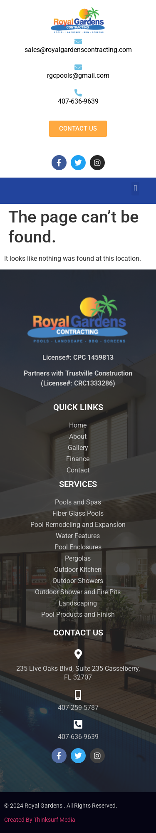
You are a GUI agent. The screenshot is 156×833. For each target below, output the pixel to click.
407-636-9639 (78, 101)
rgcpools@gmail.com (78, 75)
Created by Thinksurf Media (39, 819)
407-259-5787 (78, 708)
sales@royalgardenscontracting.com (78, 50)
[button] (135, 188)
